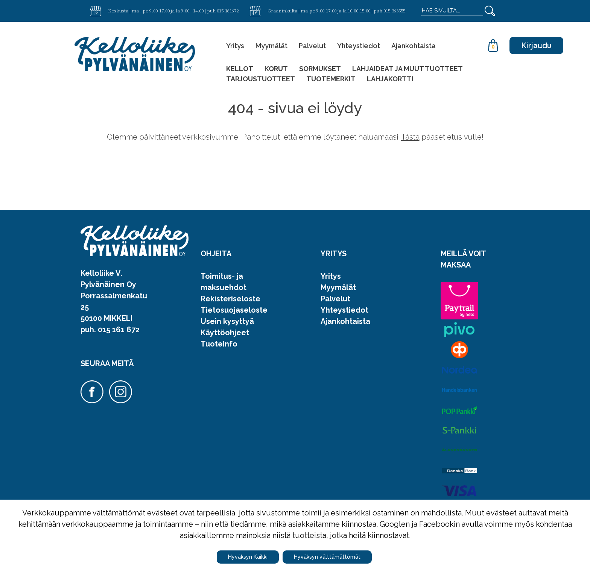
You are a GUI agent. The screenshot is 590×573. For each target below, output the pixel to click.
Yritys (235, 46)
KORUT (276, 69)
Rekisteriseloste (230, 298)
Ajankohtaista (413, 46)
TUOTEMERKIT (331, 79)
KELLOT (239, 69)
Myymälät (271, 46)
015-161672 (228, 11)
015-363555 (394, 11)
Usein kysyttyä (227, 321)
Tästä (410, 136)
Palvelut (312, 46)
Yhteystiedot (358, 46)
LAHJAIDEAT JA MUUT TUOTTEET (407, 69)
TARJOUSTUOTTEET (260, 79)
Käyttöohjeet (225, 332)
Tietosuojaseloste (234, 310)
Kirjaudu (536, 45)
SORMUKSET (320, 69)
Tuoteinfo (219, 343)
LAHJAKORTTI (390, 79)
